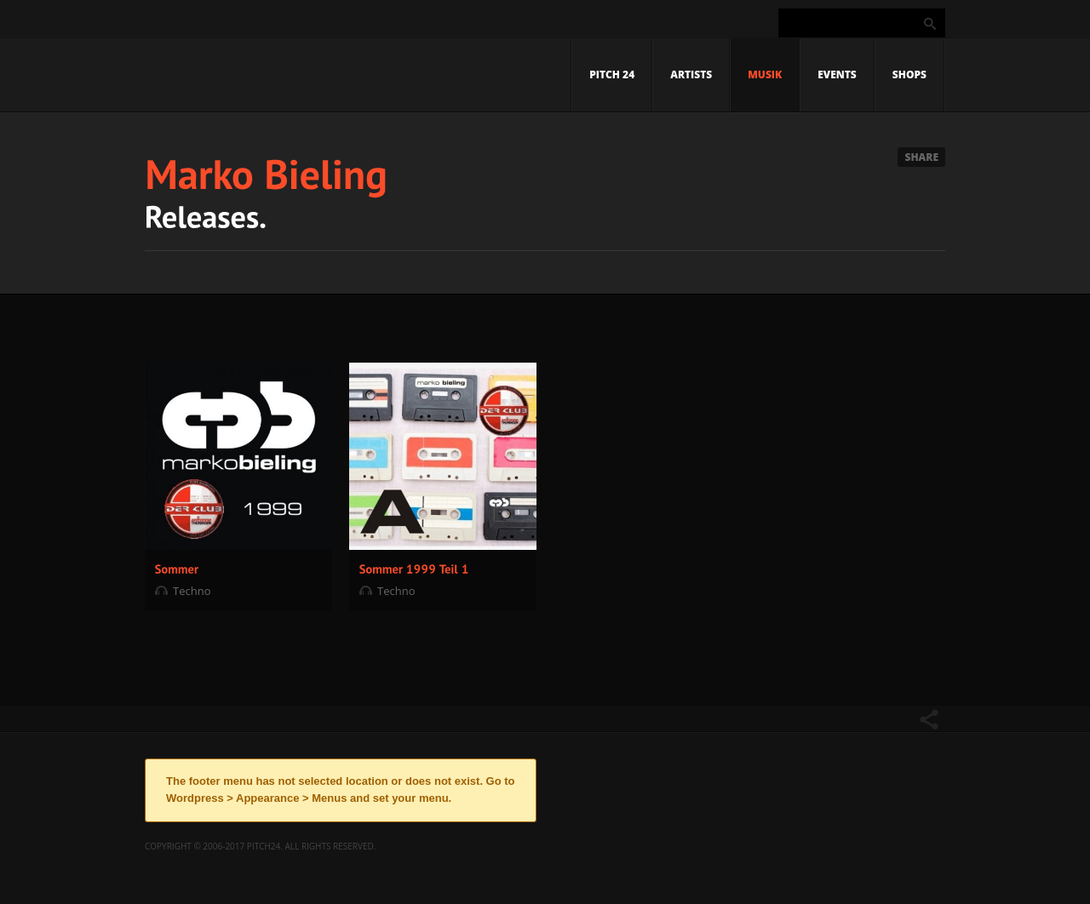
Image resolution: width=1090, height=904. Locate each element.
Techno (191, 590)
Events (837, 74)
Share (921, 157)
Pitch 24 (611, 74)
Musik (765, 74)
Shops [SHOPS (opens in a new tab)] (909, 74)
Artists (691, 74)
